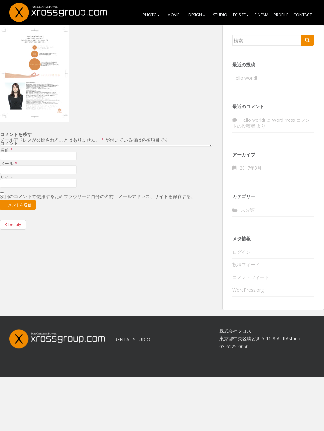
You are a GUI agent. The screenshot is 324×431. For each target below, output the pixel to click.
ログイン (241, 252)
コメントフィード (250, 277)
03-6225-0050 (234, 346)
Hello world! (244, 78)
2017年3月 (251, 168)
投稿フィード (246, 264)
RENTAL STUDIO (132, 339)
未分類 (248, 210)
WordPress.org (248, 290)
